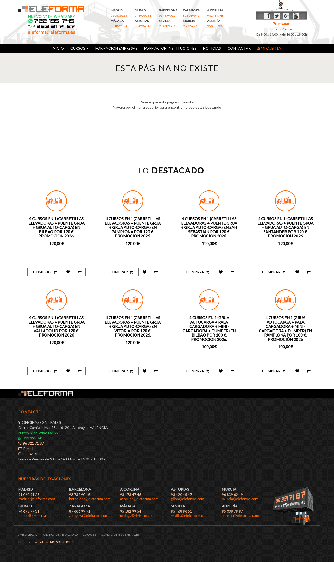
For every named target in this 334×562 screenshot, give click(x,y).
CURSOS (79, 48)
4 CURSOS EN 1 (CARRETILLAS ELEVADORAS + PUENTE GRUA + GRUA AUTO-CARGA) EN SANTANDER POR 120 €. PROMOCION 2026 (285, 227)
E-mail (25, 448)
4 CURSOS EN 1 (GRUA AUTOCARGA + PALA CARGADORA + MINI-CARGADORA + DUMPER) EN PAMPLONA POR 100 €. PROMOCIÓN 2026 (285, 328)
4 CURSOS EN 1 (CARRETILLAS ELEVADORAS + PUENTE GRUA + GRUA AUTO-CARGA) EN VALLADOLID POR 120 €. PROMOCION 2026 (56, 326)
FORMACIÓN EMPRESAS (116, 48)
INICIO (57, 48)
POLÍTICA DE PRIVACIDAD (60, 534)
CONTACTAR (239, 48)
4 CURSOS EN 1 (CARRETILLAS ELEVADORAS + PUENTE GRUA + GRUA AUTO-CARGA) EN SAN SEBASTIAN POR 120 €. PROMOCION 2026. (209, 227)
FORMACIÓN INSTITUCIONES (170, 48)
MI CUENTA (269, 48)
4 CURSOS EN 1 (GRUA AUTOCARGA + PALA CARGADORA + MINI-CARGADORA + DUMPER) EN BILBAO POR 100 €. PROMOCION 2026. (209, 328)
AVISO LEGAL (27, 534)
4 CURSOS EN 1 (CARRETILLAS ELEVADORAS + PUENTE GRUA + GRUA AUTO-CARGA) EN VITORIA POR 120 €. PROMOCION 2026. (133, 326)
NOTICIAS (212, 48)
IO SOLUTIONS (62, 542)
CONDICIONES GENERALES (120, 534)
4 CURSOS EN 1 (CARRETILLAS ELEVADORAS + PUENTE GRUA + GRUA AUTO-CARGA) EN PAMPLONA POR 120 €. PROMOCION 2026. (133, 227)
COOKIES (89, 534)
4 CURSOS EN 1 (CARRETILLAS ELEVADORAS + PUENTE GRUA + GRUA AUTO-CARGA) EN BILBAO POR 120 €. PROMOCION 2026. (56, 227)
